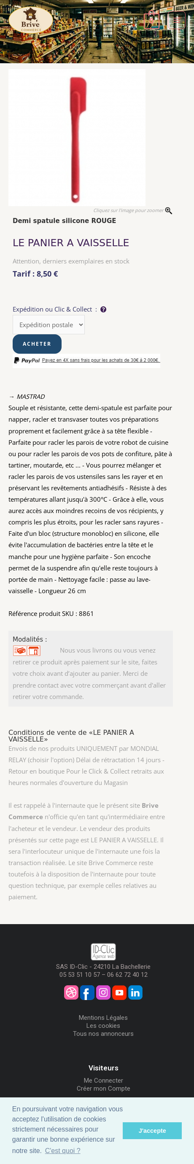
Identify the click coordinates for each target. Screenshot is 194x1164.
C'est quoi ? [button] (63, 1150)
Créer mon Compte (103, 1088)
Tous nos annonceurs (103, 1034)
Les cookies (103, 1026)
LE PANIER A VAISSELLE (71, 243)
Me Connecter (103, 1080)
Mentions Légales (103, 1018)
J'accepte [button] (152, 1130)
